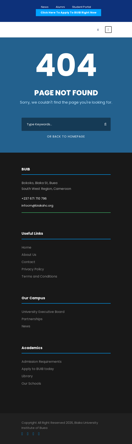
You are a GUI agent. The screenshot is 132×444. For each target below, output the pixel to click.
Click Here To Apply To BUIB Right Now (68, 12)
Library (27, 376)
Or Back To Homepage (66, 136)
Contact (28, 262)
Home (26, 247)
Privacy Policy (33, 269)
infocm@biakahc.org (37, 205)
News (44, 7)
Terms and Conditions (39, 276)
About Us (29, 254)
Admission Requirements (42, 361)
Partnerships (32, 319)
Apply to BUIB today (38, 368)
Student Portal (81, 7)
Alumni (60, 7)
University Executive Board (43, 311)
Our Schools (31, 383)
